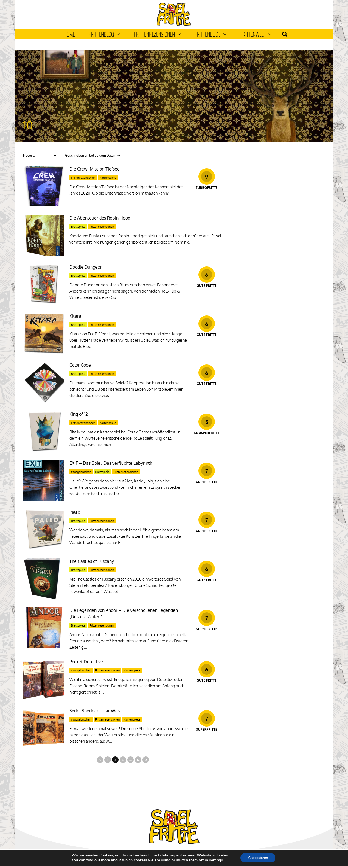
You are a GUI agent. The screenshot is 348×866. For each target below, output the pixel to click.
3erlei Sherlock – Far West (95, 710)
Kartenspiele (108, 178)
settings (215, 860)
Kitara (75, 316)
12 (137, 760)
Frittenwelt (255, 34)
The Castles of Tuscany (91, 561)
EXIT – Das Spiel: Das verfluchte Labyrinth (110, 463)
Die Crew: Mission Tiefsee (94, 169)
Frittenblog (104, 34)
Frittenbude (211, 34)
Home (69, 34)
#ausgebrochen (81, 472)
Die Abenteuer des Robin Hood (99, 218)
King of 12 (78, 414)
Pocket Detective (86, 661)
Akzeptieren (258, 857)
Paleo (74, 512)
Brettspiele (78, 227)
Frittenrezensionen (157, 34)
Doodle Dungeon (85, 267)
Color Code (80, 365)
